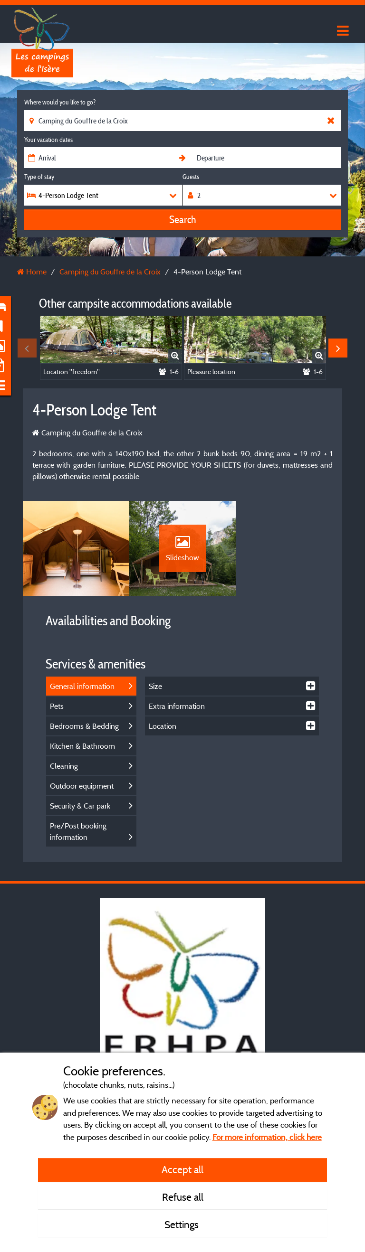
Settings (182, 1224)
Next (337, 348)
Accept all (182, 1169)
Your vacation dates (48, 139)
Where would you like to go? (60, 102)
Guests (190, 176)
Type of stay (39, 176)
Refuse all (182, 1197)
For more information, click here (267, 1137)
